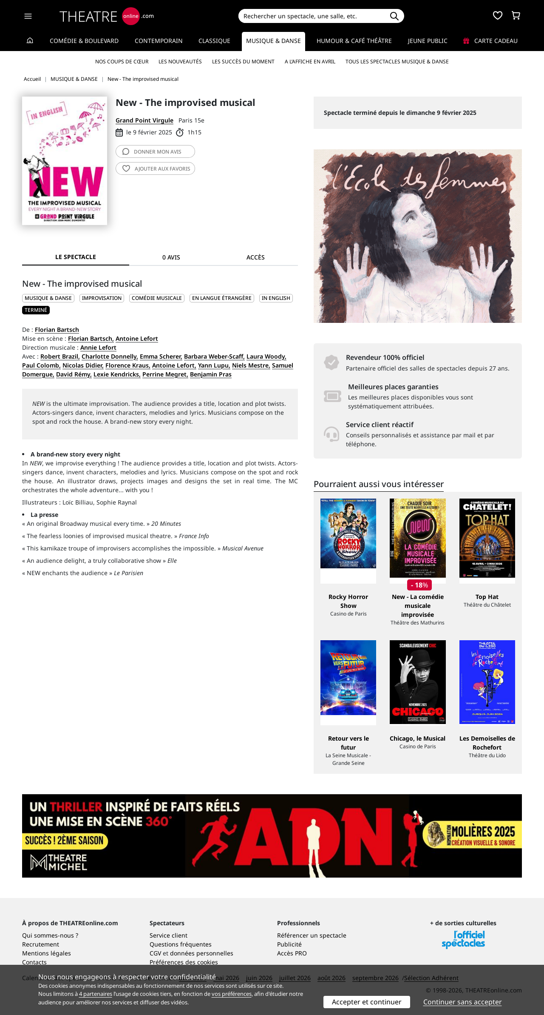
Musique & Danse (273, 41)
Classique (214, 41)
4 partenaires (95, 994)
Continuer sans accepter (462, 1001)
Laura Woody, (266, 356)
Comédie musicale (157, 298)
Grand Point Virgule (144, 120)
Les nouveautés (180, 61)
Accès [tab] (255, 257)
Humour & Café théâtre (354, 41)
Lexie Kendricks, (117, 374)
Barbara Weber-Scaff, (214, 356)
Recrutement (40, 944)
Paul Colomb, (41, 365)
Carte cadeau (490, 41)
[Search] (311, 16)
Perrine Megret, (165, 374)
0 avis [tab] (171, 257)
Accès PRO (292, 953)
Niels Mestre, (251, 365)
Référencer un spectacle (311, 935)
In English (276, 298)
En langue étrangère (222, 298)
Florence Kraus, (127, 365)
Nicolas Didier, (83, 365)
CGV (155, 953)
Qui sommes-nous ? (50, 935)
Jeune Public (428, 41)
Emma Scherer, (161, 356)
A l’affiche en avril (310, 61)
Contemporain (159, 41)
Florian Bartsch (57, 329)
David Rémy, (74, 374)
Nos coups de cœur (121, 61)
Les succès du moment (243, 61)
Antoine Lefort (137, 338)
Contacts (34, 962)
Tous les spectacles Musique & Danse (397, 61)
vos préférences (232, 994)
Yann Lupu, (214, 365)
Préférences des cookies (184, 962)
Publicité (289, 944)
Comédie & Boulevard (84, 41)
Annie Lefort (98, 347)
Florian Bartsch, (91, 338)
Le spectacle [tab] (75, 257)
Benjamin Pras (211, 374)
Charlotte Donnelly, (110, 356)
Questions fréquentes (181, 944)
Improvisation (102, 298)
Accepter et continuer (367, 1001)
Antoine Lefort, (174, 365)
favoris (156, 168)
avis (151, 151)
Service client (168, 935)
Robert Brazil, (60, 356)
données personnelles (201, 953)
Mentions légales (46, 953)
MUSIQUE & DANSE (48, 298)
